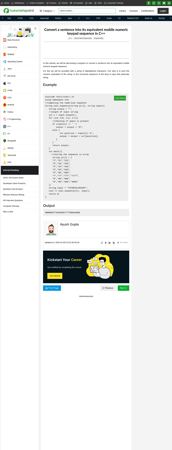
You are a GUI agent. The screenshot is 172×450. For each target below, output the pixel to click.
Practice (51, 3)
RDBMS (8, 54)
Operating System (13, 62)
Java (70, 18)
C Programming (12, 119)
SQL (9, 18)
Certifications (147, 11)
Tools (98, 3)
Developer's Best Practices (14, 183)
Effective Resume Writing (13, 195)
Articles (63, 3)
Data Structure (11, 40)
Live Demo (120, 98)
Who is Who (8, 212)
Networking (10, 47)
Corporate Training (113, 3)
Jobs (88, 3)
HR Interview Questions (13, 200)
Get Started (55, 276)
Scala (109, 18)
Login (163, 11)
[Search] (87, 11)
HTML (20, 18)
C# (119, 18)
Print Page (52, 288)
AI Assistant (76, 3)
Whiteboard (17, 3)
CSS (31, 18)
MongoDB (9, 141)
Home (5, 3)
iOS (7, 83)
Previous (108, 288)
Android (8, 105)
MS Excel (9, 76)
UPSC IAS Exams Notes (13, 178)
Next (123, 288)
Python (58, 18)
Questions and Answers (13, 189)
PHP (98, 18)
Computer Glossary (11, 206)
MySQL (162, 18)
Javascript (44, 18)
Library (122, 11)
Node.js (148, 18)
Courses (134, 11)
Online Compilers (35, 3)
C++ (88, 18)
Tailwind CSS (133, 18)
